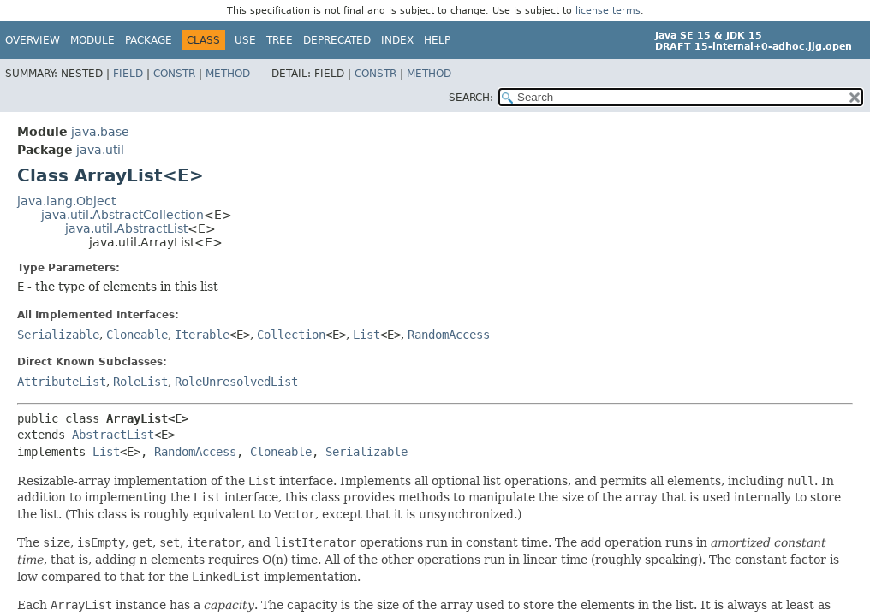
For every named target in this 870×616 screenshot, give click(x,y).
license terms (608, 10)
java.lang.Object (66, 201)
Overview (32, 40)
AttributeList (61, 381)
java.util (100, 150)
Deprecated (337, 40)
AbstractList (113, 434)
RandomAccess (449, 334)
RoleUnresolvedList (236, 381)
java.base (100, 132)
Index (397, 40)
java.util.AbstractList (126, 228)
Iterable (202, 334)
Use (245, 40)
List (366, 334)
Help (437, 40)
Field (128, 74)
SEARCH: (471, 98)
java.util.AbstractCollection (122, 215)
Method (228, 74)
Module (92, 40)
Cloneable (137, 334)
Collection (291, 334)
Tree (279, 40)
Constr (174, 74)
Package (148, 40)
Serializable (58, 334)
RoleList (140, 381)
